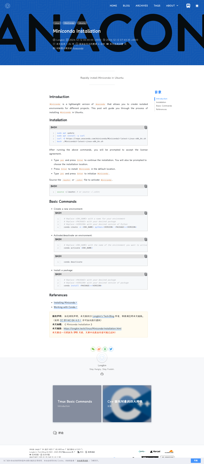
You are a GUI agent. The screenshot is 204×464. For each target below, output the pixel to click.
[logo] (7, 5)
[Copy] (146, 127)
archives (142, 5)
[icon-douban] (105, 349)
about (171, 5)
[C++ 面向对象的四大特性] (127, 403)
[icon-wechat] (93, 349)
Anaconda (78, 48)
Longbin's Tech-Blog (103, 316)
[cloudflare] (168, 453)
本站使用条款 (82, 461)
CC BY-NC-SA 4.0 (69, 320)
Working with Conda (64, 307)
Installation (161, 102)
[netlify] (142, 453)
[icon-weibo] (99, 349)
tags (157, 5)
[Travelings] (188, 7)
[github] (102, 374)
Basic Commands (164, 106)
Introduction (161, 99)
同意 (196, 460)
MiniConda (69, 23)
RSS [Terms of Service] (80, 452)
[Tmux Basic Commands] (77, 403)
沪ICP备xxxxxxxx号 (66, 452)
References (161, 109)
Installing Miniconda (64, 302)
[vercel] (154, 453)
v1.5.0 (77, 449)
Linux (57, 23)
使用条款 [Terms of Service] (90, 452)
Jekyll (37, 449)
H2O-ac (61, 449)
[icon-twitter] (111, 349)
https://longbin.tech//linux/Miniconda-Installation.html (92, 328)
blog (126, 5)
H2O (51, 449)
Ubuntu (82, 23)
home (113, 5)
